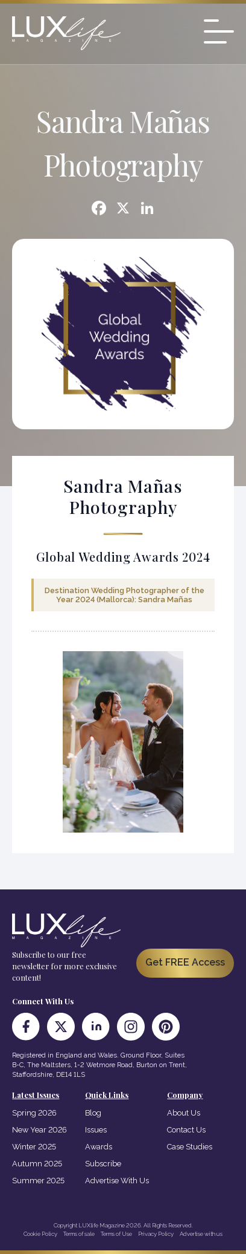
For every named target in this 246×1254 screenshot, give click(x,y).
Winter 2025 (34, 1146)
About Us (183, 1112)
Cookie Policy (40, 1233)
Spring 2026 (34, 1112)
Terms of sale (79, 1233)
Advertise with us (201, 1233)
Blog (93, 1112)
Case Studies (189, 1146)
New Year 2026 (39, 1129)
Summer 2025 (38, 1180)
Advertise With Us (117, 1180)
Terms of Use (116, 1233)
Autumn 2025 (37, 1163)
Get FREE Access (185, 962)
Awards (98, 1146)
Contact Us (186, 1129)
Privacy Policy (156, 1233)
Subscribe (103, 1163)
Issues (96, 1129)
